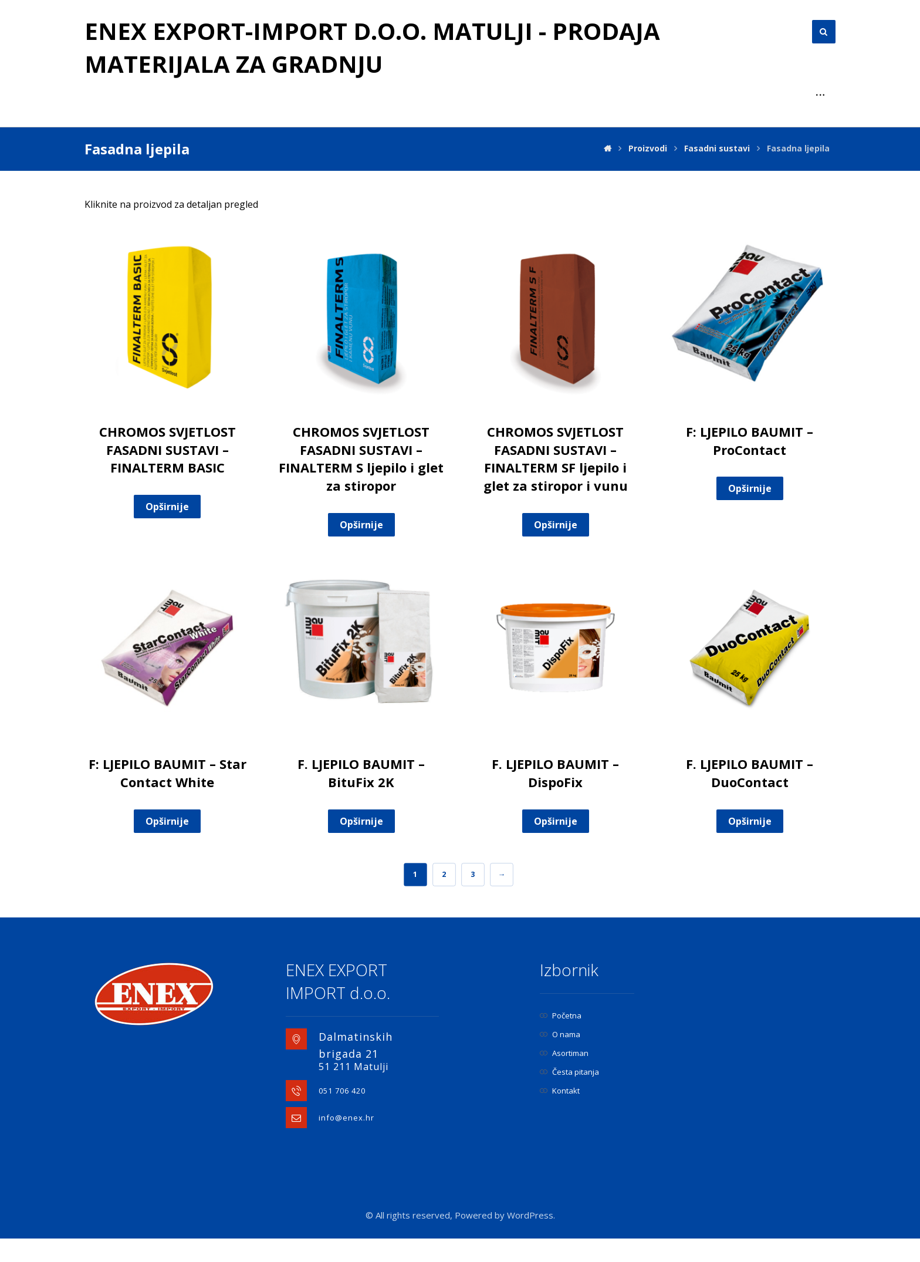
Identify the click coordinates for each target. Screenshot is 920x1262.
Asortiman (564, 1076)
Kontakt (560, 1114)
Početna (560, 1039)
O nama (560, 1057)
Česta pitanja (569, 1095)
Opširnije (167, 530)
